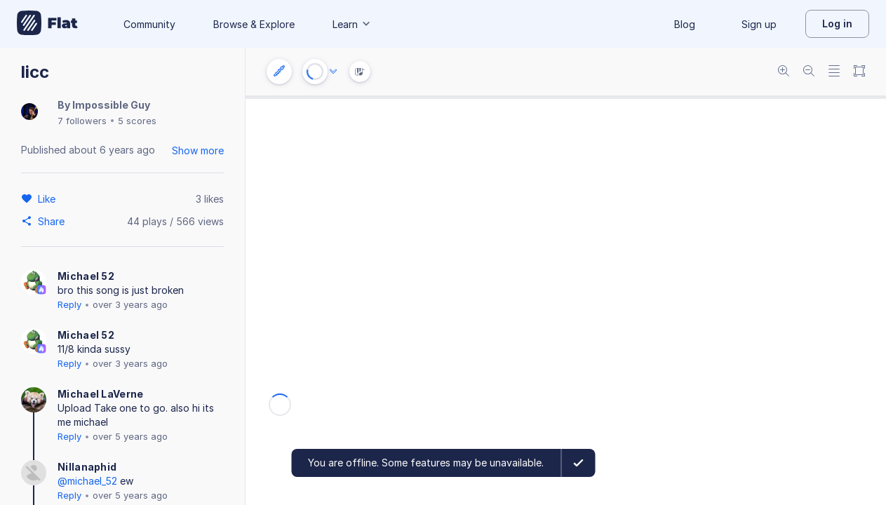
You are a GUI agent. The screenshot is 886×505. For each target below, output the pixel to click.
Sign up (759, 24)
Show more (198, 150)
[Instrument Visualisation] (359, 71)
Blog (684, 24)
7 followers (82, 120)
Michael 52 (86, 276)
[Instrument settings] (279, 71)
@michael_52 (87, 481)
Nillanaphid (87, 467)
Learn (352, 24)
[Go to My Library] (47, 24)
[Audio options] (333, 71)
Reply (69, 304)
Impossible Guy (111, 105)
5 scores (137, 120)
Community (149, 24)
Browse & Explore (254, 24)
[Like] (48, 198)
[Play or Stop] (315, 71)
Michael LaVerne (101, 394)
